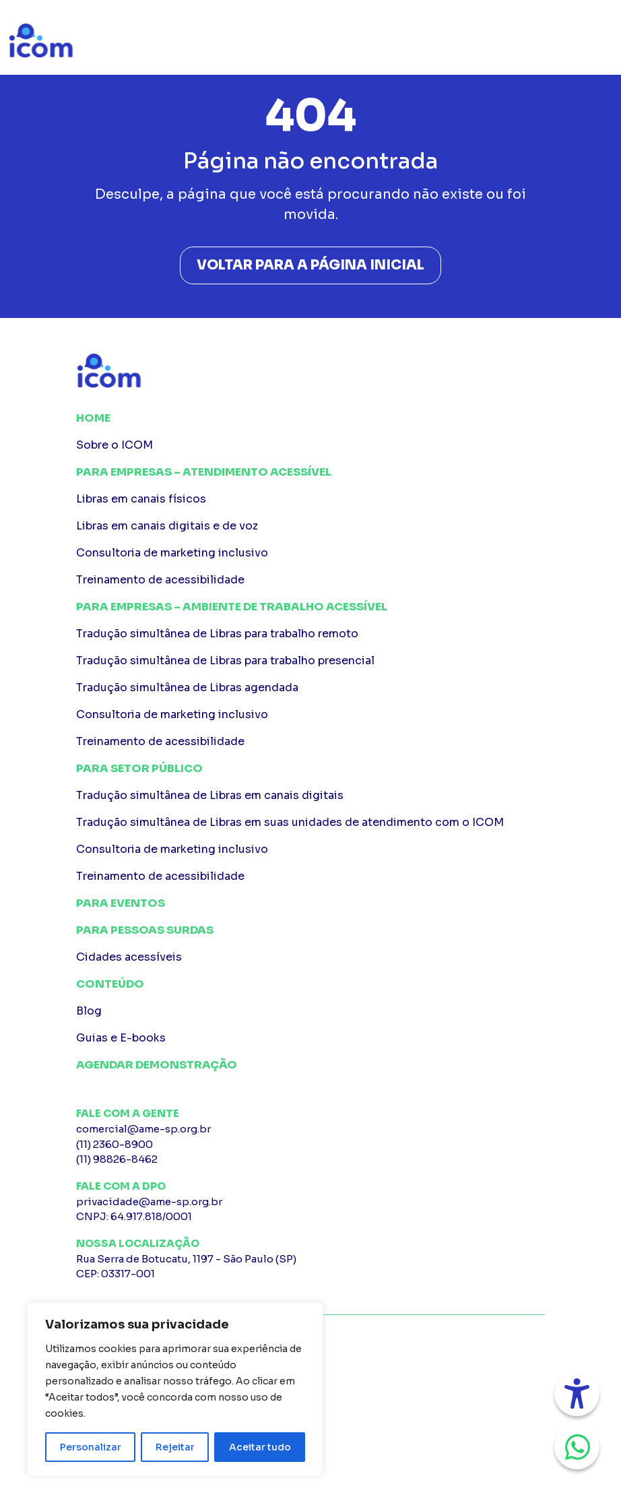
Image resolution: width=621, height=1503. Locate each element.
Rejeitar (175, 1447)
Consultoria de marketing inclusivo (172, 553)
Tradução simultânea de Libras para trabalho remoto (217, 634)
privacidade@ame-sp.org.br (149, 1201)
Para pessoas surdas (145, 930)
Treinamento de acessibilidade (160, 580)
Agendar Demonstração (156, 1065)
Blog (89, 1011)
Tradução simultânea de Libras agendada (187, 687)
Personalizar (90, 1447)
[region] (175, 1389)
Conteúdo (110, 984)
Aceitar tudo (260, 1447)
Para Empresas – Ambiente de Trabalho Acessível (231, 607)
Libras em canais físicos (141, 499)
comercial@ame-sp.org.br (143, 1128)
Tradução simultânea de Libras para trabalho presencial (225, 660)
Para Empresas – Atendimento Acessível (203, 472)
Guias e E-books (121, 1038)
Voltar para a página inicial (310, 265)
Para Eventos (120, 903)
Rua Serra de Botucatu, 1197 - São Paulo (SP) (310, 1267)
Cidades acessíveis (129, 957)
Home (93, 418)
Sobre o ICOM (114, 445)
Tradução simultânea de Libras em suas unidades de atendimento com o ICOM (290, 822)
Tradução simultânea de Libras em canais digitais (210, 795)
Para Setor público (139, 768)
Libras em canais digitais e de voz (167, 526)
